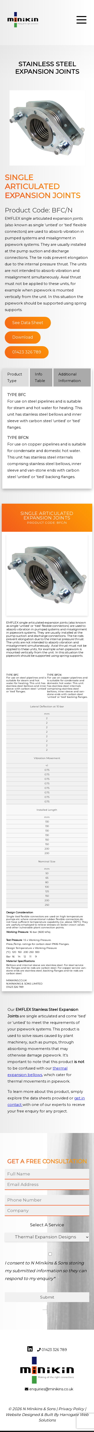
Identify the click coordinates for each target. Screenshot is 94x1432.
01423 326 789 (26, 352)
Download (22, 337)
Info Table (40, 377)
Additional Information (69, 377)
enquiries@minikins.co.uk (51, 1390)
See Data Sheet (27, 322)
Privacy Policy (71, 1410)
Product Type (14, 377)
